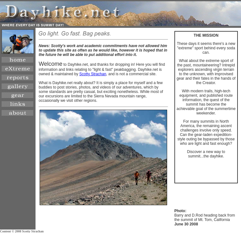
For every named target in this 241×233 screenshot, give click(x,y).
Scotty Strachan (92, 74)
